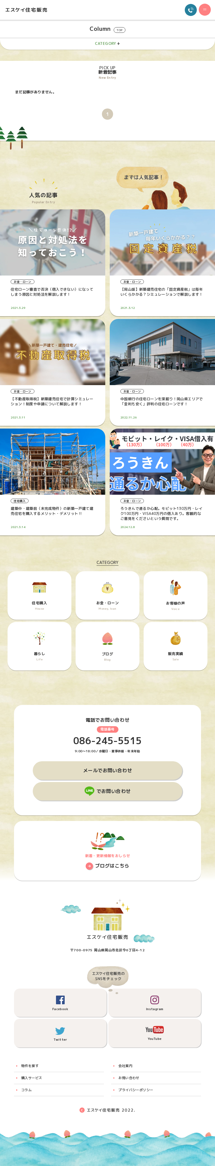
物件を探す (30, 1065)
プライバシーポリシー (135, 1090)
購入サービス (31, 1077)
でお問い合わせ (114, 791)
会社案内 (125, 1065)
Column (107, 29)
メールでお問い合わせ (107, 770)
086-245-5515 (107, 741)
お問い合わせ (128, 1077)
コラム (26, 1090)
